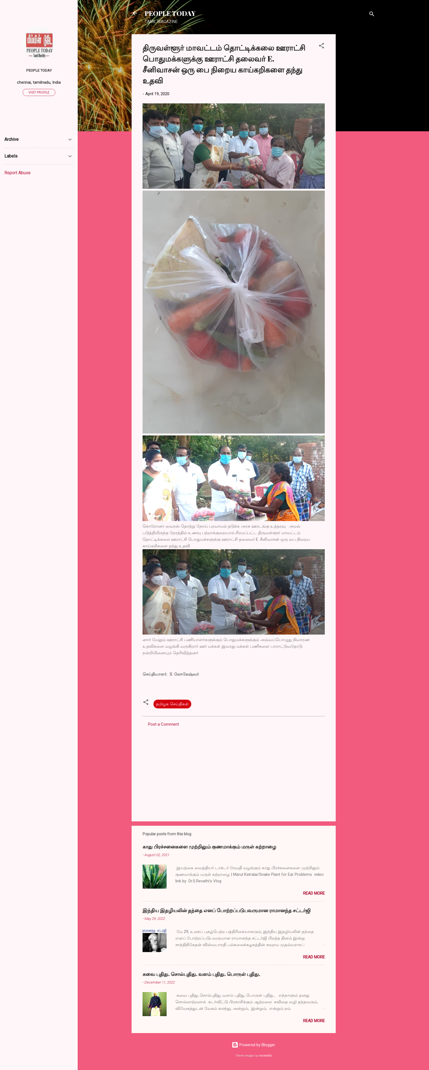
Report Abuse (17, 172)
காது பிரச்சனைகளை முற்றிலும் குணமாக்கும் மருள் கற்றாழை (209, 846)
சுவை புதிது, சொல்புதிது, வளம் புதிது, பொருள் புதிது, (201, 974)
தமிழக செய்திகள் (172, 704)
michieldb (265, 1055)
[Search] (372, 15)
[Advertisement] (357, 116)
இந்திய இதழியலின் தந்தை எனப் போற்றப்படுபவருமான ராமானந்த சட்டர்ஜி (227, 910)
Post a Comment (163, 724)
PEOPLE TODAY (170, 13)
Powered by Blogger (253, 1044)
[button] (321, 46)
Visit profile (39, 92)
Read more (314, 893)
